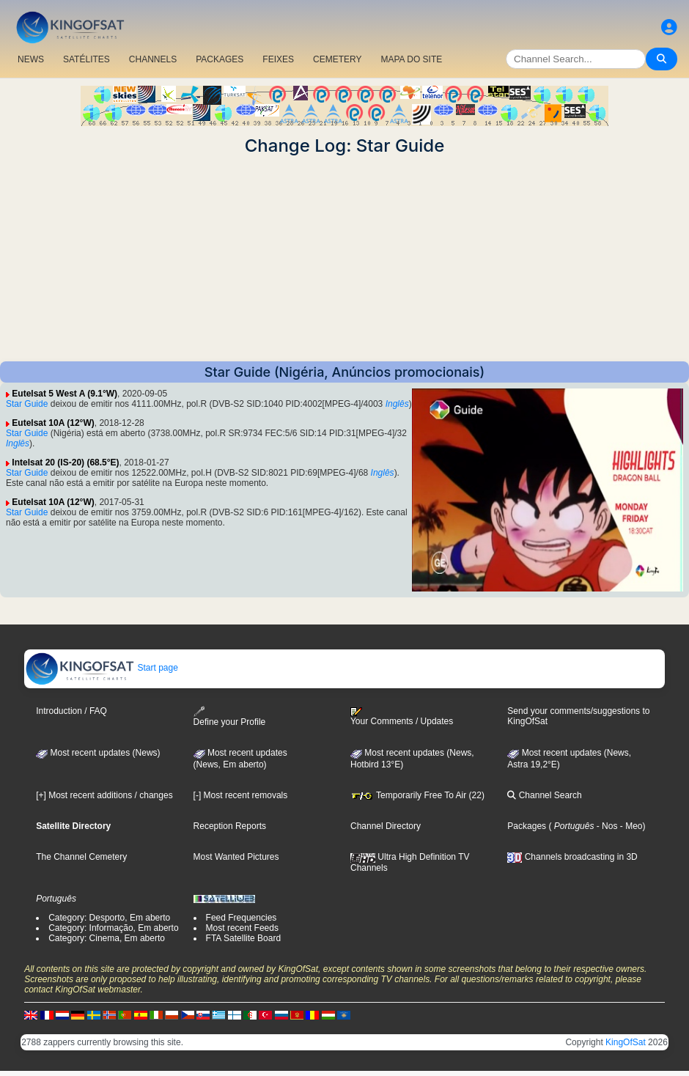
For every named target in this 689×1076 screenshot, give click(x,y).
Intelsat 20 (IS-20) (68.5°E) (65, 462)
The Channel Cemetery (81, 857)
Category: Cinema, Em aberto (106, 938)
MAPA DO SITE (411, 59)
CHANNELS (153, 59)
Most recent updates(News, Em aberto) (240, 759)
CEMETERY (337, 59)
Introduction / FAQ (71, 711)
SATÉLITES (86, 59)
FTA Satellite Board (243, 938)
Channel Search (544, 795)
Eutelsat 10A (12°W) (53, 423)
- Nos (605, 826)
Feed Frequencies (241, 918)
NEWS (31, 59)
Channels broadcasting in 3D (572, 857)
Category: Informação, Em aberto (113, 928)
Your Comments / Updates (401, 716)
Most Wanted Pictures (236, 857)
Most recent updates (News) (98, 753)
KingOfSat (625, 1042)
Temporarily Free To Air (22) (417, 795)
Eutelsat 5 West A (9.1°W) (64, 393)
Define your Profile (230, 716)
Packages (526, 826)
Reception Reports (230, 826)
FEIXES (278, 59)
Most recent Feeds (242, 928)
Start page (101, 668)
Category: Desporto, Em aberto (109, 918)
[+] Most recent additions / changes (104, 795)
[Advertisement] (344, 258)
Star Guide (27, 404)
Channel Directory (385, 826)
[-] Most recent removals (241, 795)
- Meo (629, 826)
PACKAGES (219, 59)
